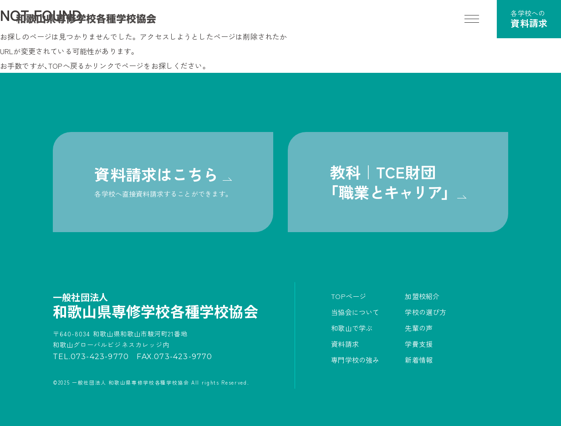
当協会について (355, 312)
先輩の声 (419, 328)
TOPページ (348, 296)
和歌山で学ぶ (351, 328)
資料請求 (345, 344)
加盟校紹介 (422, 296)
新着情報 (419, 360)
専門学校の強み (355, 360)
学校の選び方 (425, 312)
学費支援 (419, 344)
